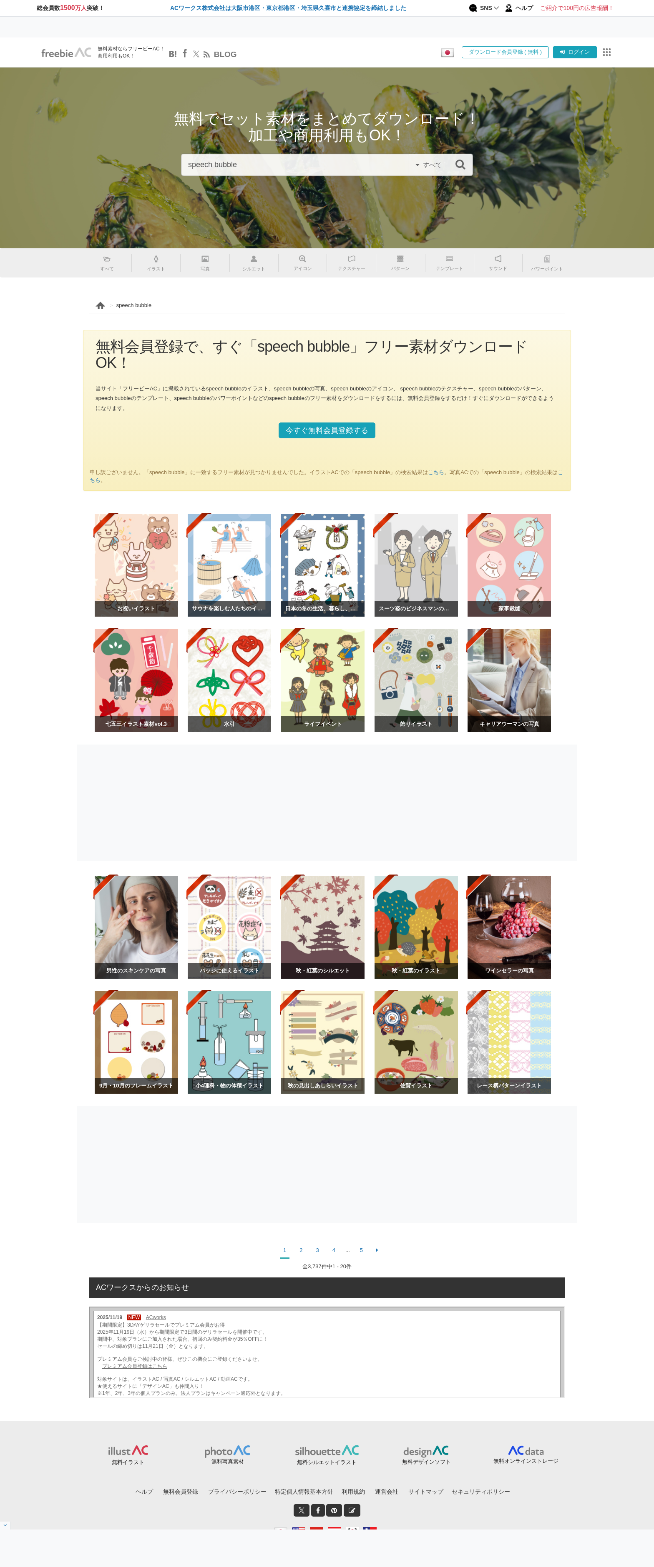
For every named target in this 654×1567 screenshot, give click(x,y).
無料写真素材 (227, 1461)
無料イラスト (128, 1462)
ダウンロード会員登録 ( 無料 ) (505, 52)
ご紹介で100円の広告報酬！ (577, 8)
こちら (436, 472)
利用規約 (353, 1491)
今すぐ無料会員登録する (327, 430)
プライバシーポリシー (237, 1491)
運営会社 (386, 1491)
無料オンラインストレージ (525, 1461)
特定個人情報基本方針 (304, 1491)
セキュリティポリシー (481, 1491)
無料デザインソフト (426, 1462)
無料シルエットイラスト (327, 1462)
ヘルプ (144, 1491)
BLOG (225, 54)
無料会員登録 (180, 1491)
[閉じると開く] (5, 1526)
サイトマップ (425, 1491)
